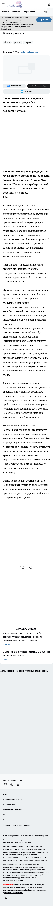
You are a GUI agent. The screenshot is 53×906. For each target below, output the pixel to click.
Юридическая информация (14, 815)
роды (17, 42)
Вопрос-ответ (29, 11)
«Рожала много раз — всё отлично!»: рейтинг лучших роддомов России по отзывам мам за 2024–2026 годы (26, 639)
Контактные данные (11, 820)
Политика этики (9, 805)
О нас (5, 794)
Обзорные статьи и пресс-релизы (16, 825)
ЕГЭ (39, 11)
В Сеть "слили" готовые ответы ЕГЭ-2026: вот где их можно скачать (26, 655)
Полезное (16, 11)
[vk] (22, 567)
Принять (44, 19)
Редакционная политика (12, 810)
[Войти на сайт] (49, 4)
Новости (5, 11)
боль (7, 42)
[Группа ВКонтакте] (14, 86)
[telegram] (31, 567)
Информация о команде (12, 799)
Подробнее (18, 880)
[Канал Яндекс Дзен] (38, 86)
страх (28, 42)
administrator (29, 52)
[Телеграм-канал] (26, 91)
